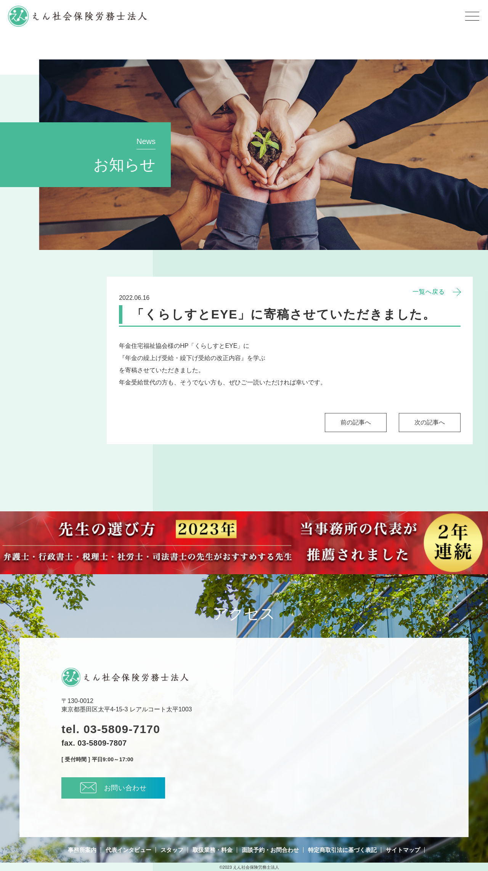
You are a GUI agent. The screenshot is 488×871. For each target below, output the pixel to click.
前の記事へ (355, 422)
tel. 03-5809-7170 (110, 729)
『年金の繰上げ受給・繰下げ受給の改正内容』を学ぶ (192, 358)
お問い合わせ (113, 787)
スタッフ (172, 850)
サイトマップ (403, 850)
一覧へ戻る (429, 292)
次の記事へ (429, 422)
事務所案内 (82, 850)
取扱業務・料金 (213, 850)
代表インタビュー (128, 850)
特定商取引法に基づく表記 (342, 850)
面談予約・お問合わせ (270, 850)
